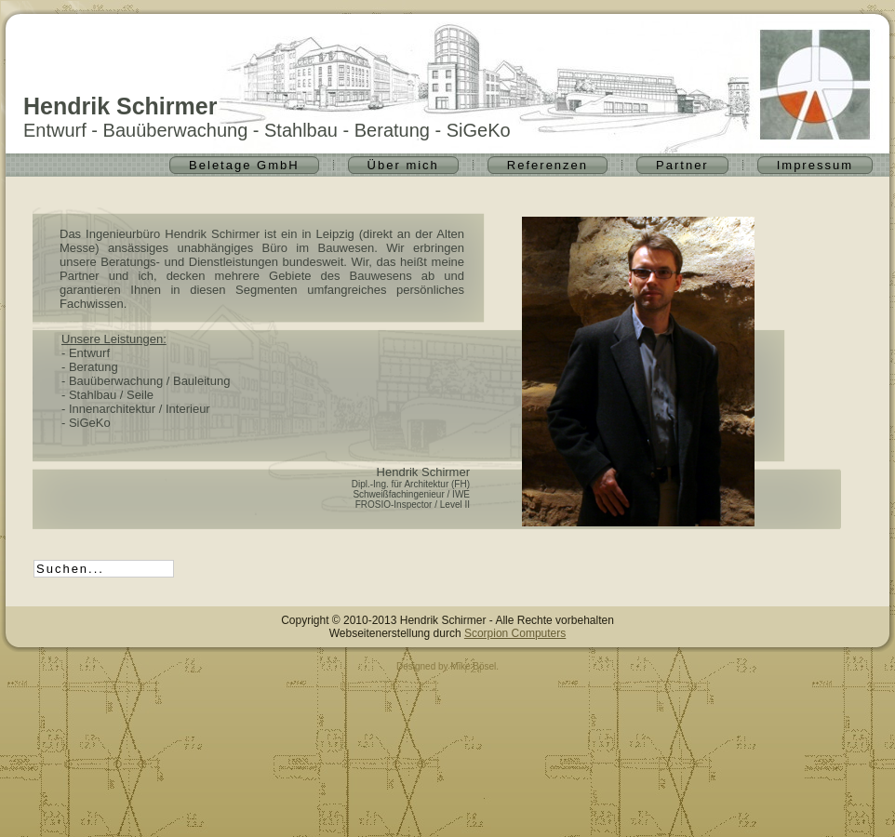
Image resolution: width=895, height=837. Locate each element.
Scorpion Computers (515, 633)
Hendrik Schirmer (120, 106)
